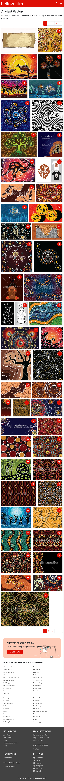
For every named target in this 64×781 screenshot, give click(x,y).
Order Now (15, 652)
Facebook (38, 758)
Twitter (37, 760)
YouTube (37, 768)
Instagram (38, 766)
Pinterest (37, 763)
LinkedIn (37, 771)
